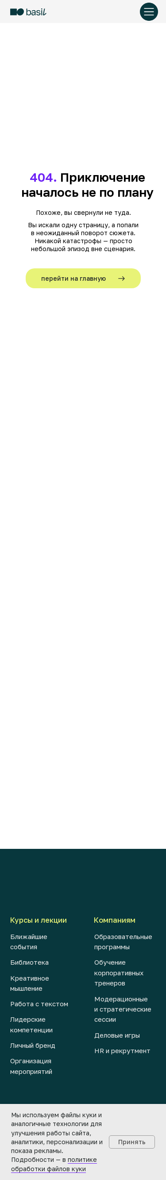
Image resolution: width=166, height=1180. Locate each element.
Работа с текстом (39, 1004)
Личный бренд (32, 1045)
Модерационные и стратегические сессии (122, 1009)
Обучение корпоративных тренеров (118, 972)
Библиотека (29, 962)
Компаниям (114, 920)
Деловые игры (117, 1035)
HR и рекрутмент (122, 1050)
